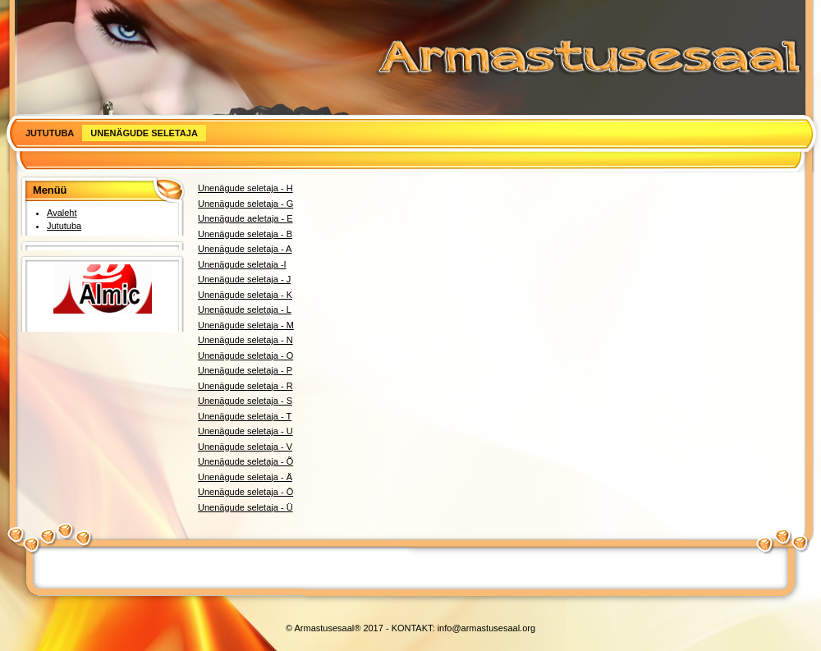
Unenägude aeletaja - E (245, 218)
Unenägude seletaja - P (245, 370)
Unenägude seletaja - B (245, 234)
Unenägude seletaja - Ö (245, 492)
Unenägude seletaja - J (244, 279)
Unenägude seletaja (144, 133)
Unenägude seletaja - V (245, 447)
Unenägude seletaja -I (242, 264)
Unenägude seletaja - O (245, 355)
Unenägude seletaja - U (245, 431)
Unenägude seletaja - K (245, 295)
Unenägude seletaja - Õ (245, 461)
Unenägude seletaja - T (244, 416)
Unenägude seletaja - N (245, 340)
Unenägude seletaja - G (245, 204)
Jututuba (49, 133)
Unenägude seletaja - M (246, 325)
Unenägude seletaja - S (245, 401)
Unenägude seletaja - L (244, 309)
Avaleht (62, 213)
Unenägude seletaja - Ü (245, 507)
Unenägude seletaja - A (244, 249)
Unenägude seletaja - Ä (245, 477)
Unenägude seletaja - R (245, 386)
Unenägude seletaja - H (245, 188)
